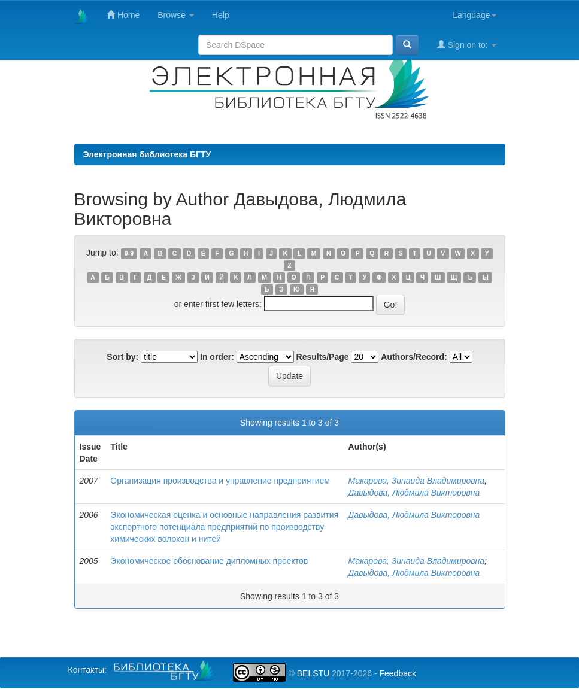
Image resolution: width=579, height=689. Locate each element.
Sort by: (122, 357)
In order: (217, 357)
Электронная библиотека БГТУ (147, 154)
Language (474, 15)
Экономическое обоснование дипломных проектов (209, 561)
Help (220, 15)
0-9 (129, 253)
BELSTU (313, 673)
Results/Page (322, 357)
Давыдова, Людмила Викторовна (414, 492)
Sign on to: (466, 45)
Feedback (397, 673)
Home (123, 15)
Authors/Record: (414, 357)
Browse (175, 15)
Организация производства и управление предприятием (220, 480)
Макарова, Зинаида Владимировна (416, 480)
